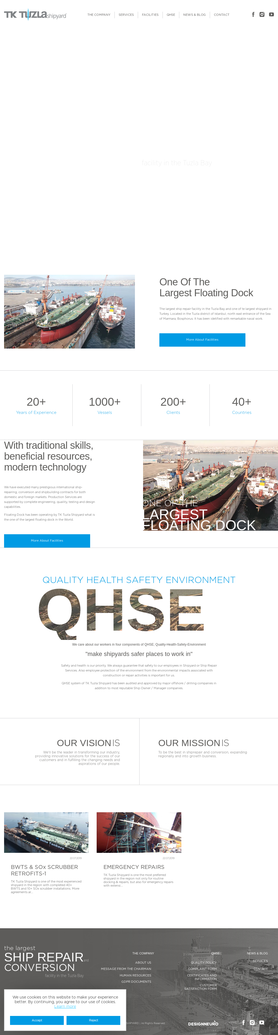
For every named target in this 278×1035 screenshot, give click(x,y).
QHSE (171, 14)
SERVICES (126, 14)
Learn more (65, 1007)
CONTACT (221, 14)
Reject (93, 1020)
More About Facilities (202, 339)
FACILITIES (150, 14)
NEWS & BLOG (194, 14)
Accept (37, 1020)
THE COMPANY (98, 14)
